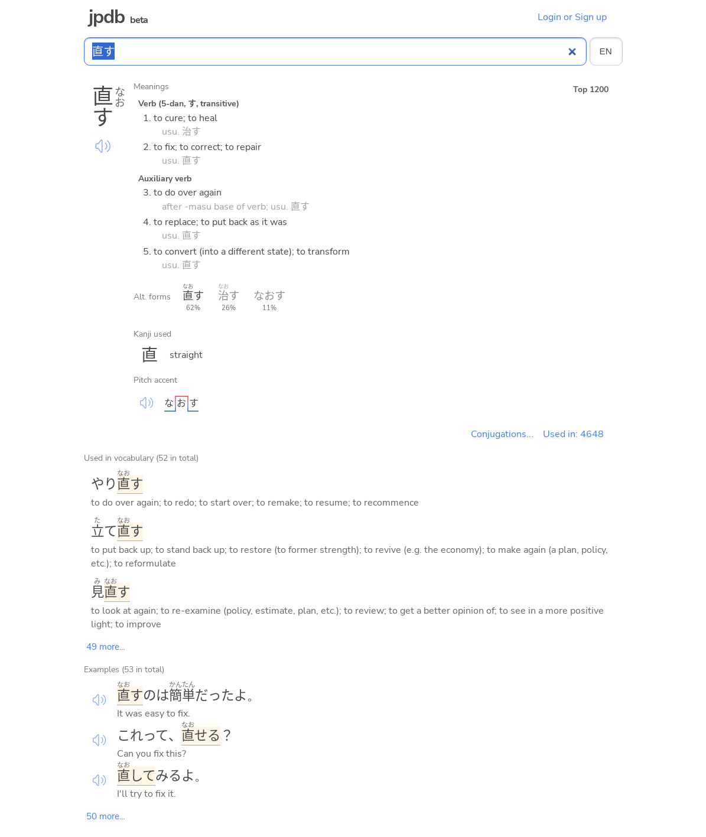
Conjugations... (502, 434)
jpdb (107, 17)
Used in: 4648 (573, 434)
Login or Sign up (572, 17)
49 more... (105, 647)
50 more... (105, 816)
